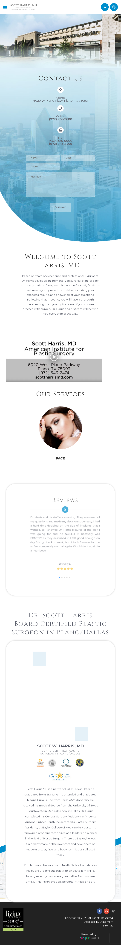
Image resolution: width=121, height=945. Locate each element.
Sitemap (108, 925)
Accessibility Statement (98, 921)
